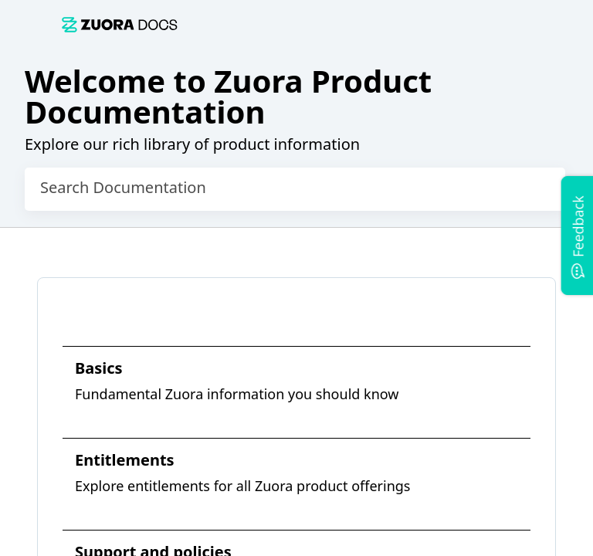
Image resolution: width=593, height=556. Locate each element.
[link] (120, 24)
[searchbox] (537, 189)
